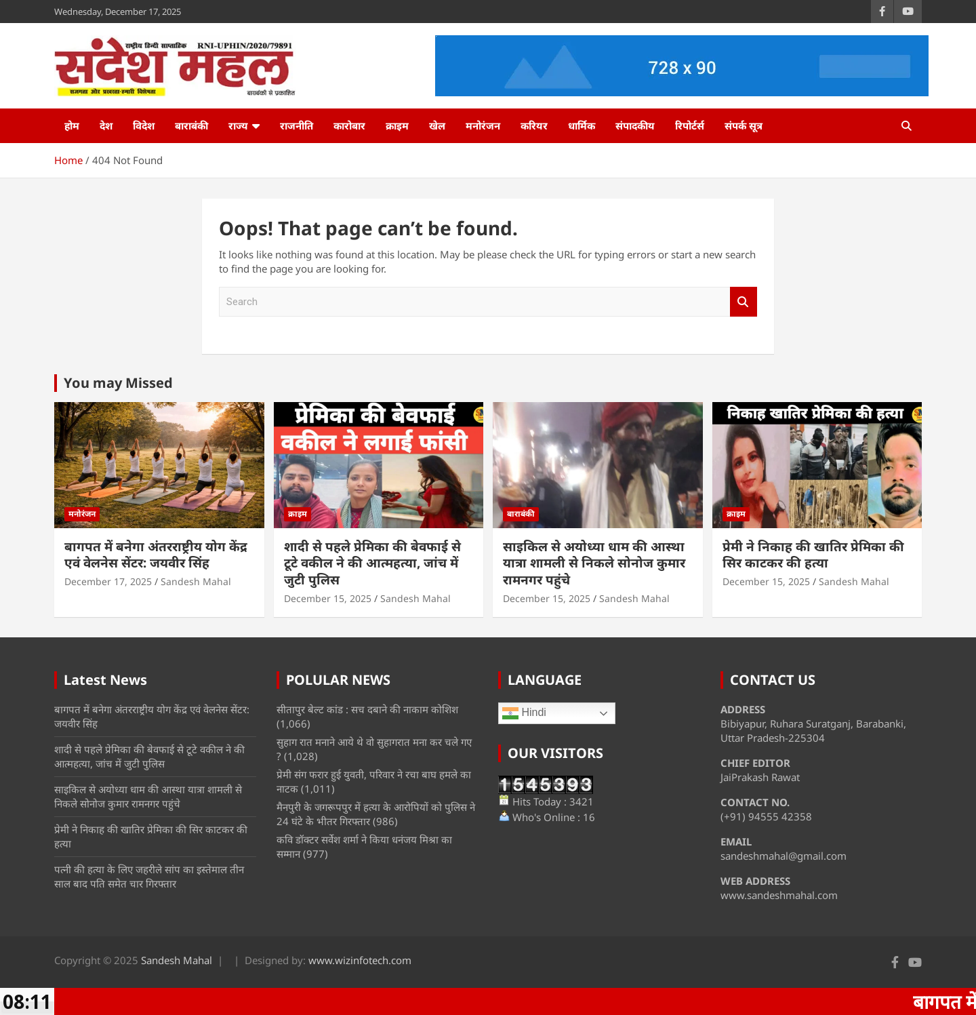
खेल (437, 125)
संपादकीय (635, 125)
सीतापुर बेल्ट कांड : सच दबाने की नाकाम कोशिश (367, 709)
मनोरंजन (483, 125)
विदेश (144, 125)
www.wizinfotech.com (359, 960)
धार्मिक (581, 125)
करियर (534, 125)
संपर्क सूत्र (743, 125)
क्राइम (397, 125)
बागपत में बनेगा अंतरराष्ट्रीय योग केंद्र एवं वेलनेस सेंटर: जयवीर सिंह (155, 555)
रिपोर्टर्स (689, 125)
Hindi (524, 713)
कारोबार (349, 125)
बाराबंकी (191, 125)
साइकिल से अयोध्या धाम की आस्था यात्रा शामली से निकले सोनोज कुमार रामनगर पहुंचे (594, 563)
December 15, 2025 (327, 598)
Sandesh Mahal (196, 581)
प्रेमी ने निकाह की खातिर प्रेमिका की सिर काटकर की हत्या (813, 555)
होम (71, 125)
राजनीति (296, 125)
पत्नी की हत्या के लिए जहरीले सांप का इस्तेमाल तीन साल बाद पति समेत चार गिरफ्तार (149, 876)
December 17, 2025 (108, 581)
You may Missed (118, 383)
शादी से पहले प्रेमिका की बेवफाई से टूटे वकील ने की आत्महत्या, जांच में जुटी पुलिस (372, 563)
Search (743, 302)
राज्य (238, 125)
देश (106, 125)
